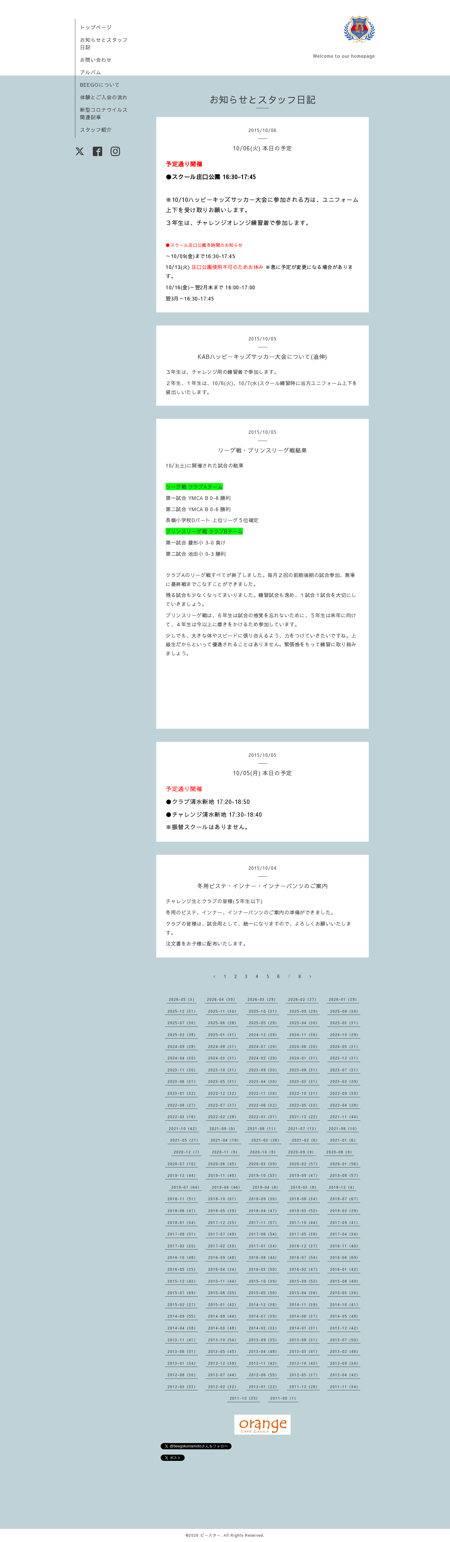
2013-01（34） (183, 1363)
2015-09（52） (304, 1281)
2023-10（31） (223, 1069)
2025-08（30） (345, 1011)
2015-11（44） (223, 1281)
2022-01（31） (264, 1116)
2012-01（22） (264, 1386)
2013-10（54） (223, 1339)
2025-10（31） (264, 1011)
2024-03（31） (223, 1057)
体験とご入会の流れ (104, 97)
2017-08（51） (183, 1233)
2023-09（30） (264, 1069)
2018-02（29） (345, 1210)
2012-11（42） (264, 1363)
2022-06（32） (264, 1105)
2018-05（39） (223, 1210)
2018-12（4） (343, 1187)
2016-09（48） (223, 1257)
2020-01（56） (345, 1163)
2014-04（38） (183, 1327)
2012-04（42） (345, 1374)
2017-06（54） (264, 1233)
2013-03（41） (304, 1351)
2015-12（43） (183, 1281)
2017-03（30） (183, 1245)
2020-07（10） (183, 1163)
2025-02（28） (183, 1034)
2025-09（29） (304, 1011)
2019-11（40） (223, 1175)
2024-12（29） (264, 1034)
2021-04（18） (226, 1140)
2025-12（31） (183, 1011)
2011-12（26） (304, 1386)
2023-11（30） (183, 1069)
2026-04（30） (222, 999)
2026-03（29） (263, 999)
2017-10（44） (304, 1222)
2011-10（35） (245, 1398)
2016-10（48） (183, 1257)
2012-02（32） (223, 1386)
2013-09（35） (264, 1339)
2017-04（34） (345, 1233)
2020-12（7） (188, 1151)
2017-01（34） (264, 1245)
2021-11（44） (345, 1116)
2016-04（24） (223, 1269)
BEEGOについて (100, 84)
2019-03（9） (304, 1187)
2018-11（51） (183, 1198)
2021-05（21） (185, 1140)
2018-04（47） (264, 1210)
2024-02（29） (264, 1057)
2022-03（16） (183, 1116)
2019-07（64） (186, 1187)
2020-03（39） (264, 1163)
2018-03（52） (304, 1210)
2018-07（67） (345, 1198)
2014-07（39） (264, 1316)
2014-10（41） (345, 1304)
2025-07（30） (183, 1022)
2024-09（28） (183, 1046)
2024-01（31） (304, 1057)
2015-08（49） (345, 1281)
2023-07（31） (345, 1069)
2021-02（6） (306, 1140)
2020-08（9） (340, 1151)
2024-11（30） (304, 1034)
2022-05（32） (304, 1105)
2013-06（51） (183, 1351)
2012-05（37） (304, 1374)
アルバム (90, 72)
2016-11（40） (345, 1245)
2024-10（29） (345, 1034)
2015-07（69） (183, 1292)
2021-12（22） (304, 1116)
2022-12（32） (223, 1093)
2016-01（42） (345, 1269)
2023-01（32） (183, 1093)
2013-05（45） (223, 1351)
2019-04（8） (266, 1187)
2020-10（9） (264, 1151)
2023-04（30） (264, 1081)
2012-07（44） (223, 1374)
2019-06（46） (227, 1187)
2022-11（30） (264, 1093)
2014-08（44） (223, 1316)
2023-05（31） (223, 1081)
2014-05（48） (345, 1316)
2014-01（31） (304, 1327)
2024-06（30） (304, 1046)
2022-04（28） (345, 1105)
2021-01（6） (344, 1140)
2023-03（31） (304, 1081)
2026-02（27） (303, 999)
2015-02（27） (183, 1304)
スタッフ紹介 (96, 129)
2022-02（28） (223, 1116)
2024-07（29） (264, 1046)
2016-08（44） (264, 1257)
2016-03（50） (264, 1269)
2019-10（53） (264, 1175)
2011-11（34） (345, 1386)
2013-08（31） (304, 1339)
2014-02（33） (264, 1327)
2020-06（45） (223, 1163)
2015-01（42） (223, 1304)
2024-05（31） (345, 1046)
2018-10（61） (223, 1198)
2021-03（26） (266, 1140)
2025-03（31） (345, 1022)
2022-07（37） (223, 1105)
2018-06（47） (183, 1210)
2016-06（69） (345, 1257)
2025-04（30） (304, 1022)
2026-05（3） (183, 999)
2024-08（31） (223, 1046)
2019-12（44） (183, 1175)
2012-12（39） (223, 1363)
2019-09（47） (304, 1175)
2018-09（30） (264, 1198)
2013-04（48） (264, 1351)
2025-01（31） (223, 1034)
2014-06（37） (304, 1316)
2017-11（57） (264, 1222)
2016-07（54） (304, 1257)
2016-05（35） (183, 1269)
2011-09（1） (284, 1398)
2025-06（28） (223, 1022)
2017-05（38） (304, 1233)
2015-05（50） (264, 1292)
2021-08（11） (263, 1128)
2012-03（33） (183, 1386)
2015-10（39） (264, 1281)
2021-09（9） (223, 1128)
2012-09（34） (345, 1363)
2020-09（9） (302, 1151)
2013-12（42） (345, 1327)
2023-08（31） (304, 1069)
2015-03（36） (345, 1292)
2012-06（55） (264, 1374)
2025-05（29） (264, 1022)
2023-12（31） (345, 1057)
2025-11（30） (223, 1011)
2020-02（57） (304, 1163)
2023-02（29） (345, 1081)
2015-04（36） (304, 1292)
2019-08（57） (345, 1175)
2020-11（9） (226, 1151)
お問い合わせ (96, 59)
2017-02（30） (223, 1245)
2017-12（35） (223, 1222)
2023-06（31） (183, 1081)
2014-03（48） (223, 1327)
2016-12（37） (304, 1245)
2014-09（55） (183, 1316)
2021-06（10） (344, 1128)
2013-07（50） (345, 1339)
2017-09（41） (345, 1222)
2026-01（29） (344, 999)
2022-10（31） (304, 1093)
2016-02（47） (304, 1269)
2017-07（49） (223, 1233)
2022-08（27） (183, 1105)
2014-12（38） (264, 1304)
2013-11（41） (183, 1339)
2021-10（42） (184, 1128)
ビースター (210, 1535)
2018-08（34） (304, 1198)
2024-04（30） (183, 1057)
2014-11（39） (304, 1304)
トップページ (96, 27)
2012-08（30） (183, 1374)
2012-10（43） (304, 1363)
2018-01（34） (183, 1222)
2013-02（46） (345, 1351)
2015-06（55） (223, 1292)
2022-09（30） (345, 1093)
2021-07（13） (303, 1128)
